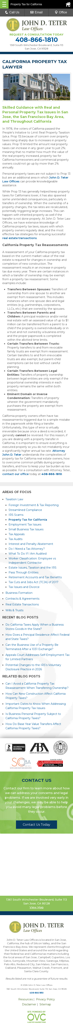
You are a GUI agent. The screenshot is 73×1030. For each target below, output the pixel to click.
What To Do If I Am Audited (28, 553)
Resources (25, 999)
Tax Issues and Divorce (24, 587)
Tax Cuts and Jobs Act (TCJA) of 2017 (33, 582)
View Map (37, 907)
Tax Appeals (17, 534)
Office (61, 12)
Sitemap (45, 1004)
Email (36, 12)
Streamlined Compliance (25, 510)
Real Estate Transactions (22, 604)
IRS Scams (16, 515)
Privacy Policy (45, 999)
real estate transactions (19, 238)
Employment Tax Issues (25, 524)
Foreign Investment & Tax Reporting (34, 505)
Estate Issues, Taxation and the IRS (32, 567)
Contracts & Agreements (22, 598)
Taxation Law (14, 499)
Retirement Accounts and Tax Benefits (35, 577)
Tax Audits (15, 539)
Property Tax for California (28, 519)
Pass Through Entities (23, 572)
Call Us (12, 12)
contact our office (15, 474)
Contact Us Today (36, 824)
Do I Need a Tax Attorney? (27, 549)
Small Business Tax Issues (26, 529)
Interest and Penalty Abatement (31, 544)
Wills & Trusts (14, 610)
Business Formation (19, 593)
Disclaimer (29, 1004)
